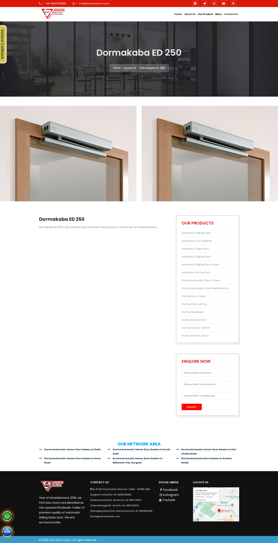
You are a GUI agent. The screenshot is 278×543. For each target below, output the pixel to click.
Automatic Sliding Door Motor (200, 264)
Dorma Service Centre (196, 327)
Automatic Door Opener (197, 240)
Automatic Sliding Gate (196, 233)
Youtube (167, 500)
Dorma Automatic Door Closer (201, 280)
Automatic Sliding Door (196, 256)
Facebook (168, 490)
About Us (190, 14)
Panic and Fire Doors (195, 335)
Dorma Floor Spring (194, 304)
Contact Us (231, 14)
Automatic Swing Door (196, 272)
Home (178, 14)
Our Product (205, 14)
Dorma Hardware (192, 312)
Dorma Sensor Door (194, 319)
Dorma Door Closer (194, 296)
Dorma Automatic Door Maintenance (205, 288)
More (218, 14)
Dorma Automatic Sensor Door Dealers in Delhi (72, 449)
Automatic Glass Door (195, 248)
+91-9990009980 (122, 494)
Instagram (169, 495)
